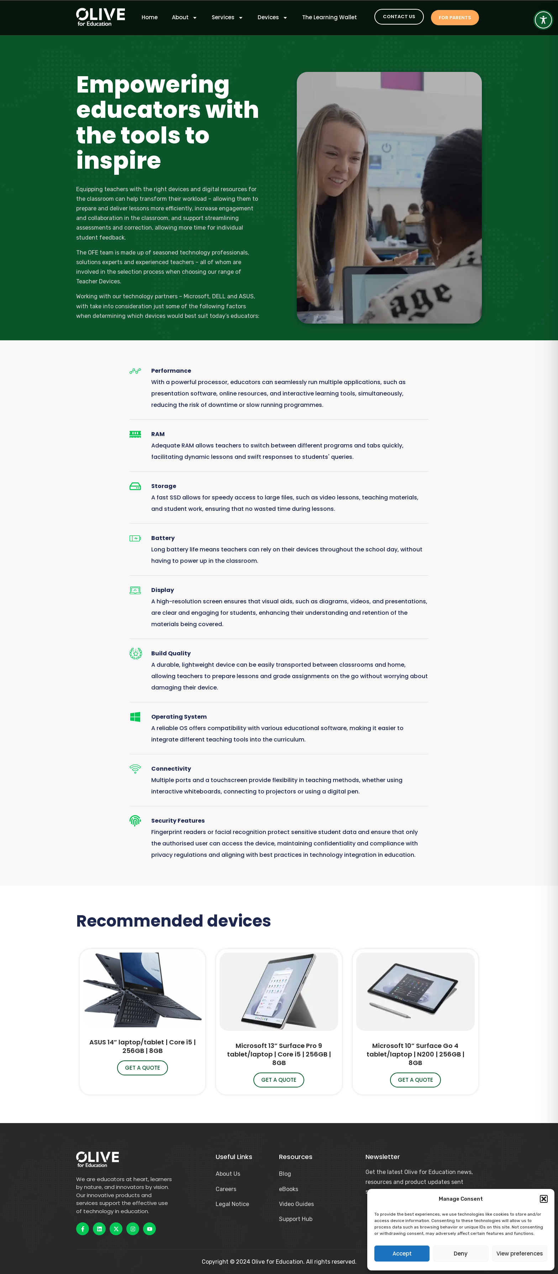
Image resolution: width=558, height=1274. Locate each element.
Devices (273, 17)
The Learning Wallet (329, 17)
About (185, 17)
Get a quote (142, 1067)
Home (150, 17)
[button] (543, 1198)
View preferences (519, 1253)
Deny (461, 1253)
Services (227, 17)
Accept (402, 1253)
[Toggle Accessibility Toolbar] (543, 20)
